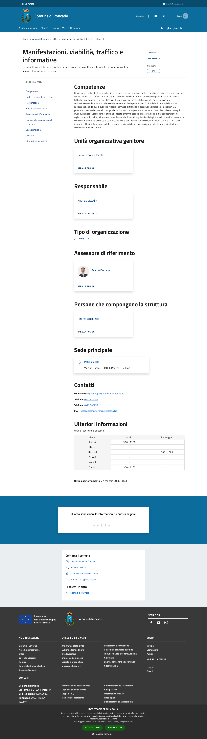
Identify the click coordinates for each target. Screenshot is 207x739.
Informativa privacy (114, 693)
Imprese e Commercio (72, 658)
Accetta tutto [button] (92, 727)
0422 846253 (91, 405)
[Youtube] (152, 16)
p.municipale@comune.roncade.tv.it (106, 393)
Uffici (55, 39)
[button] (103, 734)
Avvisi (150, 654)
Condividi (153, 52)
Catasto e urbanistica (72, 662)
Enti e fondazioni (27, 658)
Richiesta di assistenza (73, 697)
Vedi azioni (154, 58)
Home (25, 39)
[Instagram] (159, 16)
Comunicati (152, 649)
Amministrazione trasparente (118, 685)
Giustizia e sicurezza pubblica (118, 649)
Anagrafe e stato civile (73, 645)
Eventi (150, 671)
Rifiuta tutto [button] (115, 727)
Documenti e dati (27, 670)
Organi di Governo (28, 645)
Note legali (109, 697)
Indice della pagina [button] (34, 82)
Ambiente (109, 657)
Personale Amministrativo (32, 666)
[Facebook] (144, 16)
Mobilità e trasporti (71, 666)
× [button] (204, 708)
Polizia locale (91, 362)
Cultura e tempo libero (73, 649)
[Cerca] (184, 16)
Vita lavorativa (69, 654)
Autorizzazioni (111, 665)
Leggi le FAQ (68, 693)
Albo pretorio (110, 689)
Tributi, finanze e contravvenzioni (120, 653)
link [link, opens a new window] (131, 721)
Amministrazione (40, 39)
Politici (22, 662)
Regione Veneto (26, 3)
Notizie (150, 645)
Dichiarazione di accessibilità (118, 701)
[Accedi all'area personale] (173, 3)
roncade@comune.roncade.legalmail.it (98, 411)
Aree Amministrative (29, 649)
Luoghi (150, 667)
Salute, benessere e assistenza (119, 661)
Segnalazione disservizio (74, 689)
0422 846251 (91, 399)
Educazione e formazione (116, 645)
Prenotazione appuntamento (76, 685)
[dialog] (103, 722)
